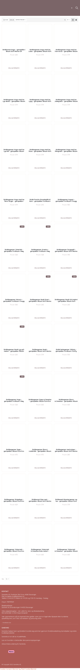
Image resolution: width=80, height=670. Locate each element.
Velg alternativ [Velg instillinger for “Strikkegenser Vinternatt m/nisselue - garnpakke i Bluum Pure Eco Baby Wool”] (66, 568)
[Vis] (69, 19)
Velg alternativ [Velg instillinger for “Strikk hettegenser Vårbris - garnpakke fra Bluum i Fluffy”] (66, 368)
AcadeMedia (21, 637)
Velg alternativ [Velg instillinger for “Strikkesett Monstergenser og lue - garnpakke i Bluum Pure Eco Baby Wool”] (66, 518)
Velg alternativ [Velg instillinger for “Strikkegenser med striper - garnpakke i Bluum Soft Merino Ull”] (66, 468)
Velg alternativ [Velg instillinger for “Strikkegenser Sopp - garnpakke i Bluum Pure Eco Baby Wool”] (14, 468)
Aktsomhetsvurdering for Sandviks (14, 644)
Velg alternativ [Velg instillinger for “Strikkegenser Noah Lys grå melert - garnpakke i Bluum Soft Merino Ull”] (14, 368)
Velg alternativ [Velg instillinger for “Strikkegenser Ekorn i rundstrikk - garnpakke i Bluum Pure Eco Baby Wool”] (40, 468)
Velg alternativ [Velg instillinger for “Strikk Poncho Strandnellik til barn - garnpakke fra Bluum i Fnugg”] (40, 218)
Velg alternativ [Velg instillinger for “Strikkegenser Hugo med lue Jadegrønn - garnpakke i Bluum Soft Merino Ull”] (66, 118)
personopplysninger (33, 640)
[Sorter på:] (21, 19)
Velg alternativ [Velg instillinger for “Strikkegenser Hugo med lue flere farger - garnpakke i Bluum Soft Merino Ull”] (14, 218)
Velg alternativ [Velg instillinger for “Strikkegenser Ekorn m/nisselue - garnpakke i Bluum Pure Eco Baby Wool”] (66, 418)
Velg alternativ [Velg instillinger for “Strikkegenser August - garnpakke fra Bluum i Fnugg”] (66, 218)
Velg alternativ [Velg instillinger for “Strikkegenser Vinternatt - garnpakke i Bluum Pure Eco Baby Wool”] (14, 568)
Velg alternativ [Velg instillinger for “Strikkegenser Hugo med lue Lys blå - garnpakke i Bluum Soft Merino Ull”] (14, 168)
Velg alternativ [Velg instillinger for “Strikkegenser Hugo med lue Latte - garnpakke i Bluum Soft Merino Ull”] (40, 68)
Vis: (65, 19)
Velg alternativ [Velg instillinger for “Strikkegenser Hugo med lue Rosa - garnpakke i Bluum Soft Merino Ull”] (40, 168)
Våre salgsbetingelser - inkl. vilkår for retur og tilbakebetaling (23, 611)
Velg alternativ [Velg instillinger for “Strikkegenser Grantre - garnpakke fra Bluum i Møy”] (40, 268)
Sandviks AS (17, 664)
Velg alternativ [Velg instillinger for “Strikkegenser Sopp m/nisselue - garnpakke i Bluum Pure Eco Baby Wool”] (40, 418)
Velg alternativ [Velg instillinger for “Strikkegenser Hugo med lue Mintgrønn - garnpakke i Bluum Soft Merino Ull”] (66, 168)
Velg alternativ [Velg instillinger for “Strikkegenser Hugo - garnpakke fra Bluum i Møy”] (14, 418)
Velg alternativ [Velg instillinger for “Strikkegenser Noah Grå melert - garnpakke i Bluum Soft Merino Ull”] (66, 318)
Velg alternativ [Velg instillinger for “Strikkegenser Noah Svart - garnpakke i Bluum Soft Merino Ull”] (40, 318)
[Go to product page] (14, 36)
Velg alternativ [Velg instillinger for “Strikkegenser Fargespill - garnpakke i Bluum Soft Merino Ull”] (66, 268)
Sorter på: (12, 19)
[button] (71, 8)
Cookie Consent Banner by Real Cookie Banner (18, 669)
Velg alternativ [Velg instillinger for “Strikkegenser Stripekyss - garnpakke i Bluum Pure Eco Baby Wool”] (14, 518)
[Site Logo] (8, 8)
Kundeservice (7, 622)
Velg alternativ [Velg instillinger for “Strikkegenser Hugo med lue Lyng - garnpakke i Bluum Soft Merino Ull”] (40, 118)
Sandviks (5, 631)
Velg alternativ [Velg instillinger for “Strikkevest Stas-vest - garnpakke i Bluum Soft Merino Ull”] (40, 518)
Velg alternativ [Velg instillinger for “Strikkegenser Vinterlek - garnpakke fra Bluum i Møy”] (14, 268)
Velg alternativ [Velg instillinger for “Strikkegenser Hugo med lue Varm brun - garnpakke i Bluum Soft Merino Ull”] (66, 68)
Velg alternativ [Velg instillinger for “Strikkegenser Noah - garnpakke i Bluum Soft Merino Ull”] (40, 368)
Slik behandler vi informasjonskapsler (15, 613)
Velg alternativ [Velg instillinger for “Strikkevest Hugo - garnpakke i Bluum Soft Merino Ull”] (14, 68)
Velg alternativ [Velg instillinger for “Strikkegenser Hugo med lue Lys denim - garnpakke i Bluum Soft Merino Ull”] (14, 118)
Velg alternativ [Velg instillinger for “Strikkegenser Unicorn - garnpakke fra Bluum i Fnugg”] (14, 318)
